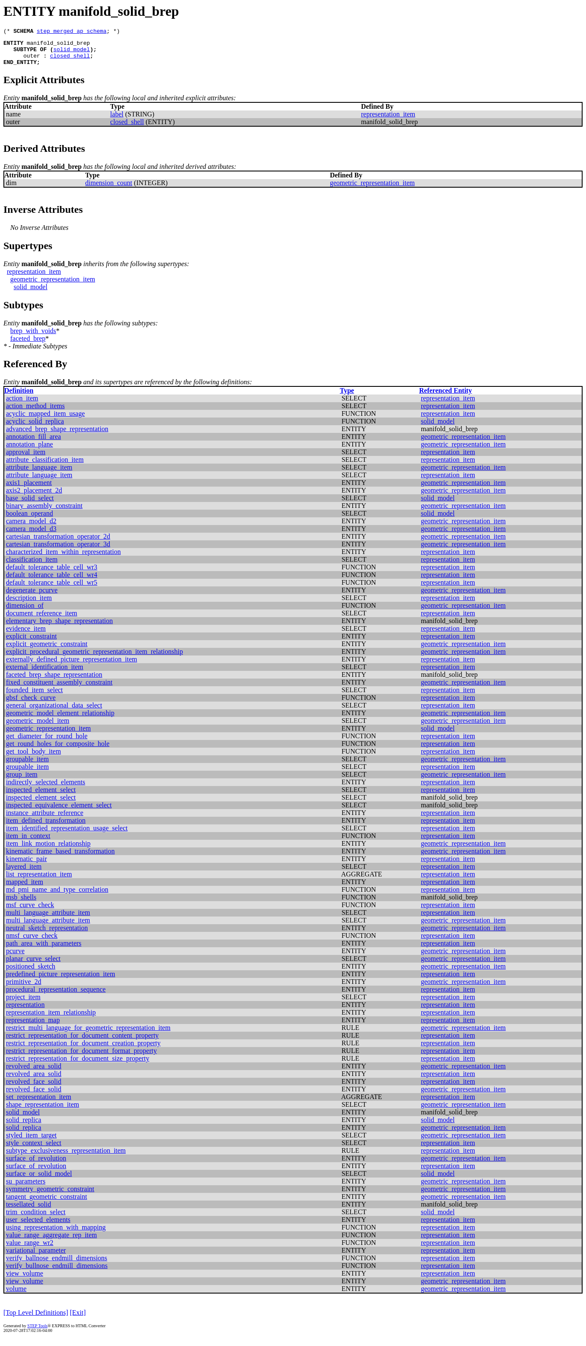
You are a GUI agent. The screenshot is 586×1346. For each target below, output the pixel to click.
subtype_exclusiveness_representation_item (66, 1156)
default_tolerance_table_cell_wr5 (51, 588)
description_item (29, 604)
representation (25, 1011)
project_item (23, 1003)
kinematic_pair (26, 865)
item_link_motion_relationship (48, 849)
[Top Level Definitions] (35, 1319)
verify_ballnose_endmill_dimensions (56, 1264)
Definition (18, 396)
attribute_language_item (39, 473)
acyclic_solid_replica (35, 427)
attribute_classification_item (45, 466)
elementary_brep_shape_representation (59, 627)
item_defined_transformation (46, 826)
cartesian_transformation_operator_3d (58, 550)
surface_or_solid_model (39, 1180)
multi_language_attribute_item (48, 918)
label (116, 120)
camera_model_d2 (31, 527)
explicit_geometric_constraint (46, 650)
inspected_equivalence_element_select (59, 811)
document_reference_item (41, 619)
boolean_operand (29, 519)
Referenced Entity (445, 396)
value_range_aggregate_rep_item (51, 1241)
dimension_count (108, 189)
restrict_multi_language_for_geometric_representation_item (88, 1034)
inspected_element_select (40, 796)
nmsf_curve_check (32, 942)
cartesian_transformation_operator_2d (58, 542)
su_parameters (25, 1187)
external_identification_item (44, 673)
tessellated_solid (28, 1210)
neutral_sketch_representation (47, 934)
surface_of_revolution (36, 1164)
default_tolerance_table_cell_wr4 (51, 581)
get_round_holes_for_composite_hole (58, 750)
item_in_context (28, 842)
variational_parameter (36, 1256)
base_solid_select (30, 504)
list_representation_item (39, 880)
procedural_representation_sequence (56, 995)
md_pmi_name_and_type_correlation (57, 895)
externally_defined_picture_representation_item (71, 665)
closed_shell (70, 60)
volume (16, 1295)
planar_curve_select (33, 965)
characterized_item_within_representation (63, 558)
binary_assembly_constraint (44, 512)
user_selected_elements (38, 1226)
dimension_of (25, 611)
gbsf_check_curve (30, 704)
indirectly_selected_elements (45, 788)
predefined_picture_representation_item (60, 980)
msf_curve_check (30, 911)
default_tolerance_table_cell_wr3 (51, 573)
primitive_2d (23, 988)
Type (347, 396)
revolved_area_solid (33, 1072)
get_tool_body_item (33, 757)
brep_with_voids (33, 337)
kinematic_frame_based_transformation (60, 857)
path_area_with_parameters (43, 949)
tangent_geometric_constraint (46, 1203)
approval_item (25, 458)
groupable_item (27, 765)
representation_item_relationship (51, 1018)
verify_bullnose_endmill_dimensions (56, 1272)
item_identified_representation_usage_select (67, 834)
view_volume (24, 1279)
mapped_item (24, 888)
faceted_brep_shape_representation (54, 681)
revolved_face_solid (33, 1087)
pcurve (15, 957)
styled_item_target (31, 1141)
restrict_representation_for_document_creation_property (83, 1049)
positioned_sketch (30, 972)
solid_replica (23, 1126)
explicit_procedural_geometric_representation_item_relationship (94, 657)
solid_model (71, 53)
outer (31, 60)
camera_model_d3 (31, 535)
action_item (22, 404)
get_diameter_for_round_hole (46, 742)
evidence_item (26, 634)
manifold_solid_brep (58, 45)
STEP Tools (37, 1332)
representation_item (388, 120)
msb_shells (21, 903)
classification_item (32, 565)
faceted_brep (28, 344)
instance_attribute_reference (44, 819)
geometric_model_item (37, 727)
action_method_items (35, 412)
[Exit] (78, 1319)
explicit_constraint (31, 642)
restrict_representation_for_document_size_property (77, 1064)
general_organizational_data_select (54, 711)
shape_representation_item (42, 1110)
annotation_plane (29, 450)
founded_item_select (34, 696)
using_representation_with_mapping (56, 1233)
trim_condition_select (36, 1218)
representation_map (33, 1026)
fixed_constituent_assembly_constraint (59, 688)
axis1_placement (29, 489)
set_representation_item (38, 1103)
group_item (22, 780)
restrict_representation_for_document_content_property (82, 1041)
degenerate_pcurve (32, 596)
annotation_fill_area (33, 443)
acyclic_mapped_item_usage (45, 420)
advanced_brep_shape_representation (57, 435)
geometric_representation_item (372, 189)
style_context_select (33, 1149)
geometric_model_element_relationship (60, 719)
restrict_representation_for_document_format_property (81, 1057)
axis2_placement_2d (34, 496)
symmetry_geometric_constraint (50, 1195)
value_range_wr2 (29, 1249)
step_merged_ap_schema (72, 32)
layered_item (24, 872)
